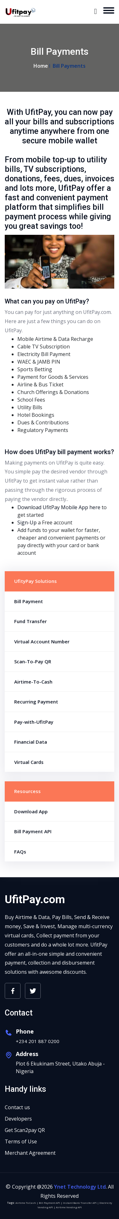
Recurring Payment (36, 701)
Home (40, 65)
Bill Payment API (32, 831)
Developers (18, 1118)
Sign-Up (27, 522)
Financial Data (30, 742)
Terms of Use (21, 1141)
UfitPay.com (35, 899)
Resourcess (27, 791)
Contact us (17, 1107)
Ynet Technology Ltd (80, 1186)
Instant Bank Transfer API (80, 1202)
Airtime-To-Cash (33, 681)
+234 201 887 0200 (37, 1041)
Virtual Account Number (41, 641)
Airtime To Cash (25, 1202)
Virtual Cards (29, 762)
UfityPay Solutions (35, 581)
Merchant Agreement (30, 1152)
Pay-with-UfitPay (33, 722)
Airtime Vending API (69, 1207)
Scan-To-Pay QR (32, 661)
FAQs (20, 851)
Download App (31, 811)
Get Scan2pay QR (25, 1130)
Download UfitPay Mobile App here (58, 507)
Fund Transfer (30, 621)
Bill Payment (28, 601)
